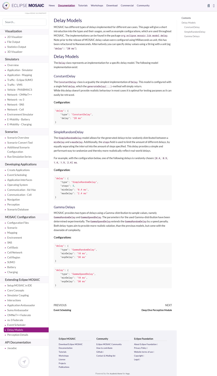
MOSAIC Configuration (20, 217)
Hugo (128, 373)
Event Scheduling (17, 175)
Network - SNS (15, 104)
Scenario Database (18, 209)
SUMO (11, 262)
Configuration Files (18, 222)
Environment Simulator (20, 114)
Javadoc (12, 348)
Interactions (14, 300)
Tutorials (63, 351)
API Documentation (18, 342)
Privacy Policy (142, 347)
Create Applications (18, 170)
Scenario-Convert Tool (20, 142)
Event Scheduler (16, 324)
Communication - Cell (19, 194)
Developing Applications (20, 164)
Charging (12, 272)
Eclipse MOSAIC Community (110, 344)
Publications (65, 366)
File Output (13, 41)
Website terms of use (145, 351)
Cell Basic (12, 247)
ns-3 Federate (15, 320)
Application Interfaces (19, 180)
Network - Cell (15, 109)
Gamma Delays (192, 36)
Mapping (12, 232)
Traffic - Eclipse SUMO (20, 80)
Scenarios (11, 132)
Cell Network (14, 252)
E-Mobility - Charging (19, 124)
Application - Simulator (20, 70)
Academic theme (115, 373)
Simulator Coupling (18, 295)
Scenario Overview (18, 137)
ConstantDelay (192, 27)
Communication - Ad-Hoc (21, 189)
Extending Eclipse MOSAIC (22, 279)
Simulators (12, 59)
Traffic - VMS (14, 84)
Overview (13, 65)
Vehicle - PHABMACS (19, 89)
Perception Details (17, 334)
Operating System (17, 184)
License (62, 359)
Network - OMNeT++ (19, 94)
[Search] (208, 5)
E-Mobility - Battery (18, 119)
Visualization (13, 31)
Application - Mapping (19, 75)
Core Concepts (15, 290)
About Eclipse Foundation (147, 344)
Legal (137, 359)
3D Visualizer (15, 51)
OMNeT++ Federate (19, 315)
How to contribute (105, 347)
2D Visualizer (15, 37)
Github (100, 351)
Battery (11, 267)
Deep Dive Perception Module (155, 310)
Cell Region (13, 257)
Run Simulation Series (19, 156)
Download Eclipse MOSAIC (72, 344)
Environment (14, 237)
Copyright (139, 355)
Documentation (66, 347)
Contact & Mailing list (107, 355)
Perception (13, 204)
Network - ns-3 (15, 99)
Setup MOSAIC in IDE (19, 285)
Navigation (13, 199)
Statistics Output (16, 46)
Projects (63, 362)
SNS (9, 242)
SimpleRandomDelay (194, 31)
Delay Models (15, 329)
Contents (186, 18)
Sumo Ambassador (18, 310)
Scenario (12, 227)
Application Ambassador (21, 305)
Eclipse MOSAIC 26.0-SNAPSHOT (33, 13)
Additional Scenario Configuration (18, 149)
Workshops (64, 355)
